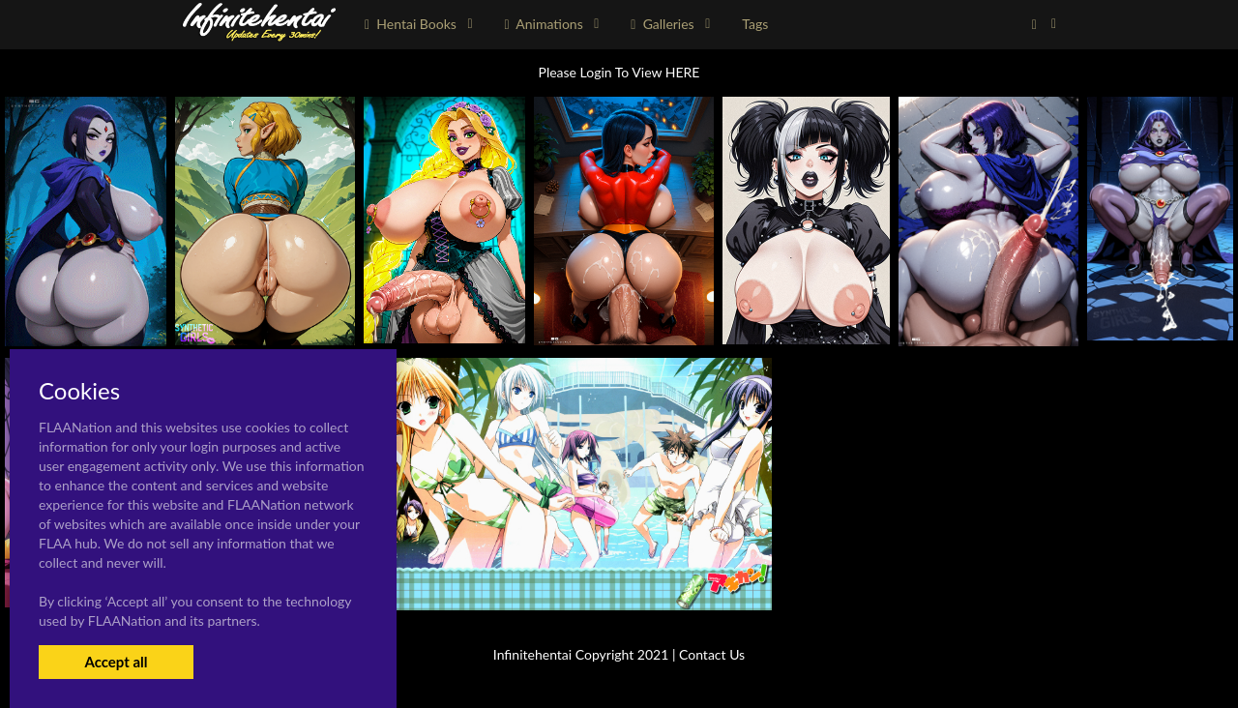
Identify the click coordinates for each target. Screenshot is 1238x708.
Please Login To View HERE (619, 72)
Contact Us (712, 654)
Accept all (115, 661)
